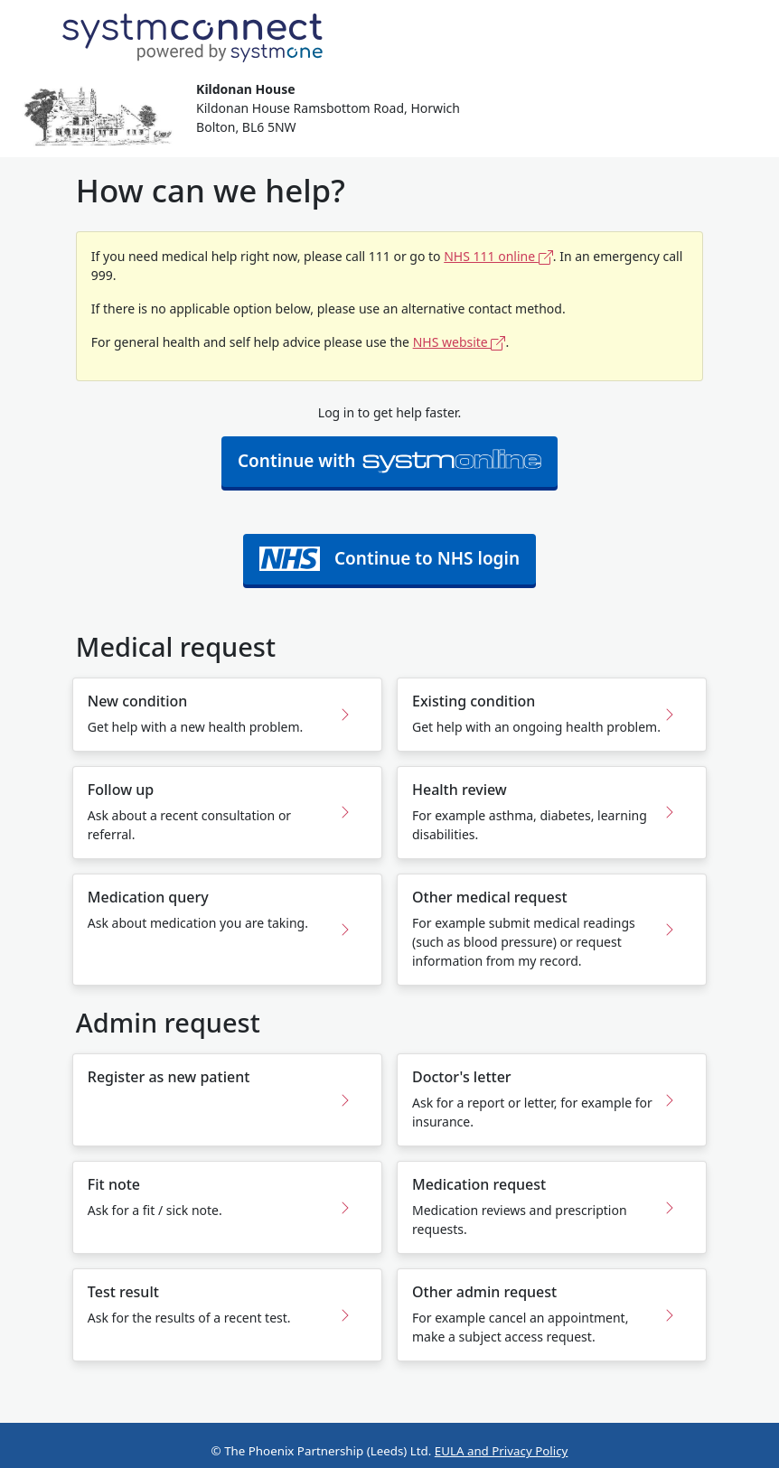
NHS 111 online (498, 256)
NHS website (459, 342)
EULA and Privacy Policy (501, 1451)
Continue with (389, 461)
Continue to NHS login (389, 559)
